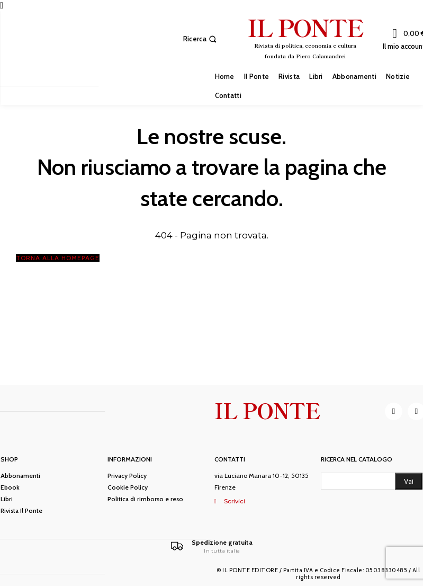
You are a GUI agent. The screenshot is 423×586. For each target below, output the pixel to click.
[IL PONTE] (305, 37)
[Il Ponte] (211, 546)
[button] (201, 39)
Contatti (229, 460)
